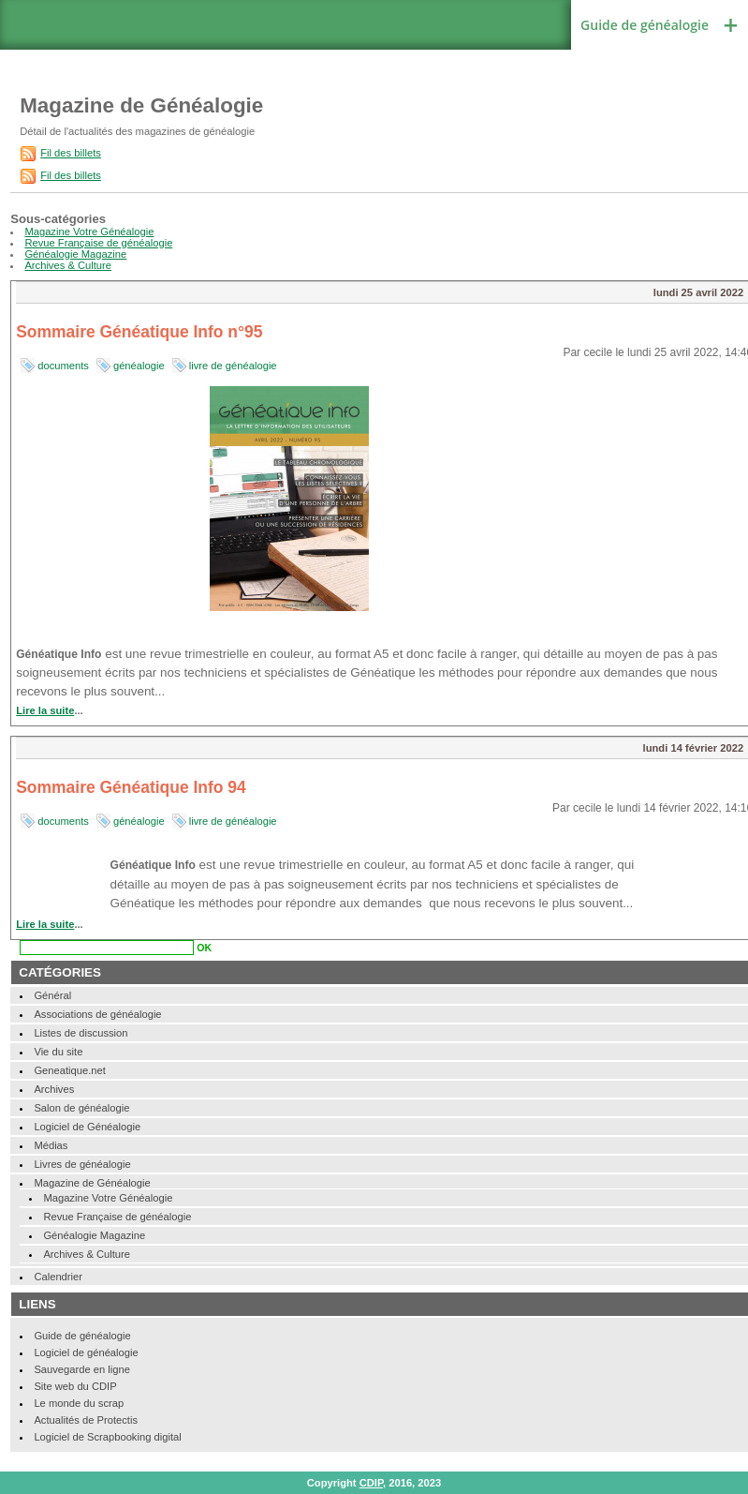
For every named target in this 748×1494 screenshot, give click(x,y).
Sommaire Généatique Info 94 (131, 787)
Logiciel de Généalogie (87, 1126)
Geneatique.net (70, 1070)
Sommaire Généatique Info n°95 (139, 331)
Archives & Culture (67, 265)
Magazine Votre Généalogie (89, 231)
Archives (54, 1089)
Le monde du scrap (79, 1403)
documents (63, 365)
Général (52, 995)
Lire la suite (45, 710)
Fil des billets (70, 152)
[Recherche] (107, 947)
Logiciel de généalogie (86, 1352)
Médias (50, 1145)
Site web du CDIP (75, 1386)
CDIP (371, 1482)
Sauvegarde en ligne (82, 1369)
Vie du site (58, 1051)
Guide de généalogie (644, 25)
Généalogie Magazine (75, 254)
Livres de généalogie (82, 1164)
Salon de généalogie (81, 1107)
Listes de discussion (80, 1032)
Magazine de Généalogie (92, 1182)
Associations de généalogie (97, 1014)
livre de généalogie (233, 365)
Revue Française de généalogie (98, 242)
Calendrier (58, 1276)
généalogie (139, 365)
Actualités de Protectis (86, 1420)
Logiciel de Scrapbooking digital (107, 1436)
